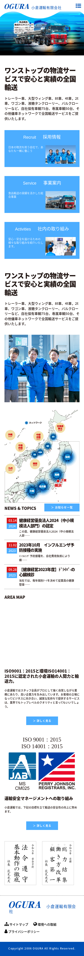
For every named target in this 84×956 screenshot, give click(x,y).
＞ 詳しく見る (42, 721)
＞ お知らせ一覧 (62, 507)
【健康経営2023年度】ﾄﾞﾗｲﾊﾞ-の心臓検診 (47, 572)
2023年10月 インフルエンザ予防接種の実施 (46, 547)
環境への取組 (44, 924)
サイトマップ (16, 924)
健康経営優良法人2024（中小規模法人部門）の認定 (46, 523)
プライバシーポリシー (22, 931)
